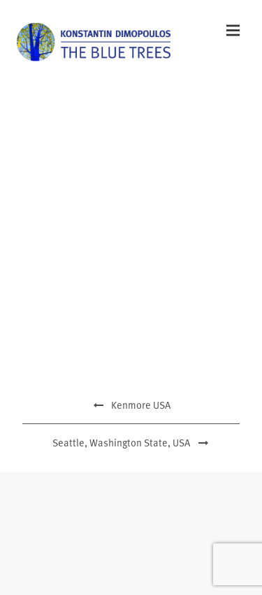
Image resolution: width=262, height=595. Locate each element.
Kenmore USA (131, 405)
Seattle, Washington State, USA (131, 442)
